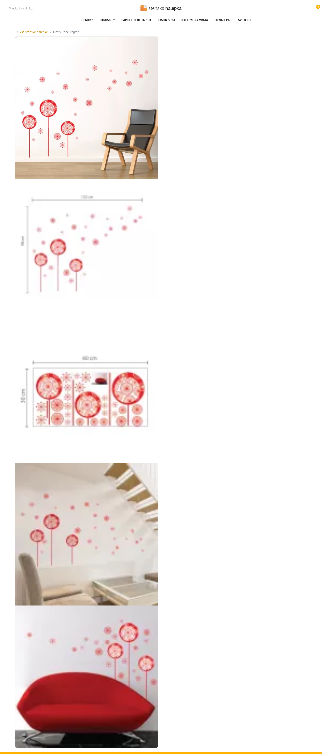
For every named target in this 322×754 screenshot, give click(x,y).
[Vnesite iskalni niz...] (26, 8)
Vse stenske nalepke (34, 32)
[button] (316, 8)
